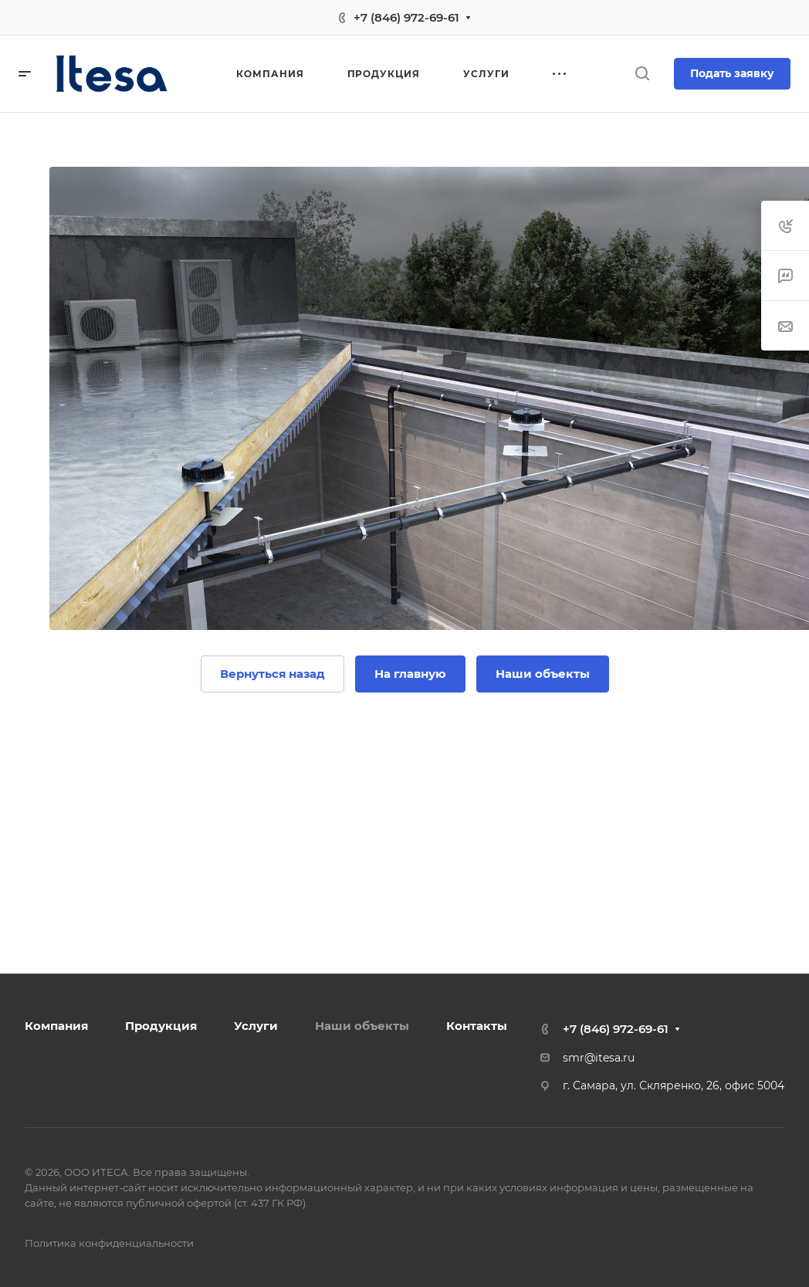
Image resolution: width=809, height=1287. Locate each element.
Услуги (256, 1025)
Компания (56, 1025)
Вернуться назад (272, 673)
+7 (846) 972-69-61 (406, 17)
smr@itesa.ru (599, 1058)
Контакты (476, 1025)
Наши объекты (362, 1025)
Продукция (161, 1025)
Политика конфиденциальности (109, 1243)
